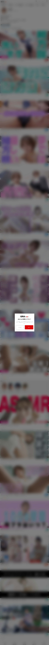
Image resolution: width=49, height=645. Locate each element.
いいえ (21, 327)
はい (30, 327)
